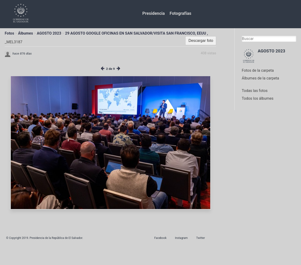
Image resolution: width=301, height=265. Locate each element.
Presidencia (153, 13)
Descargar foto (200, 41)
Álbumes (25, 33)
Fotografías (180, 13)
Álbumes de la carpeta (260, 78)
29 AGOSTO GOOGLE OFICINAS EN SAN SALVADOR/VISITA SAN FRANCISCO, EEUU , (136, 33)
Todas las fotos (255, 90)
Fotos (9, 33)
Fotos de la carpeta (258, 70)
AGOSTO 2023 (49, 33)
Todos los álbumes (257, 98)
